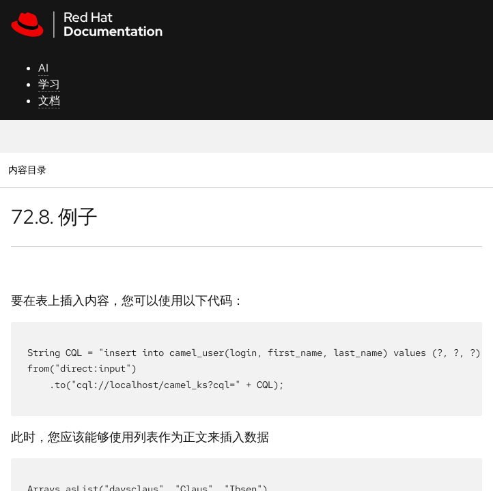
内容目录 (27, 169)
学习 (49, 84)
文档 (49, 100)
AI (43, 68)
